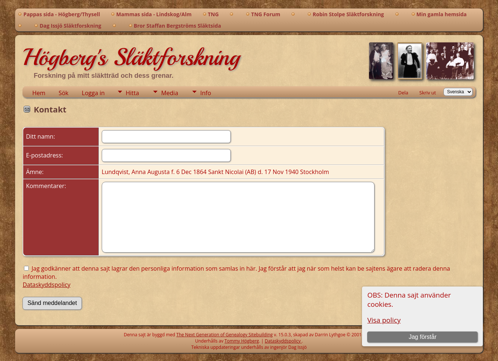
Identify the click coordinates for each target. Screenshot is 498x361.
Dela (403, 92)
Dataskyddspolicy (46, 285)
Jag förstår (423, 337)
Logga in (93, 93)
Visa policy (383, 319)
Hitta (132, 93)
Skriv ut (427, 92)
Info (205, 93)
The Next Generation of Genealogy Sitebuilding (224, 335)
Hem (38, 93)
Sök (64, 93)
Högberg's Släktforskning (131, 57)
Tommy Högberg (241, 341)
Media (169, 93)
